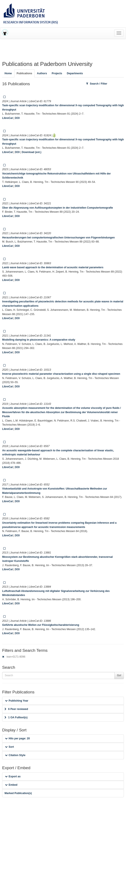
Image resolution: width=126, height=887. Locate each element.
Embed (11, 784)
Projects (57, 73)
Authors (42, 73)
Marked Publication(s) (18, 793)
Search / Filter (96, 83)
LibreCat (7, 118)
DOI (17, 118)
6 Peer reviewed (16, 709)
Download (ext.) (31, 152)
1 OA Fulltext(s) (16, 717)
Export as (13, 776)
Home (8, 73)
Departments (75, 73)
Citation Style (15, 755)
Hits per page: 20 (17, 738)
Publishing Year (16, 700)
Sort (9, 746)
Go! (119, 675)
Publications (24, 73)
